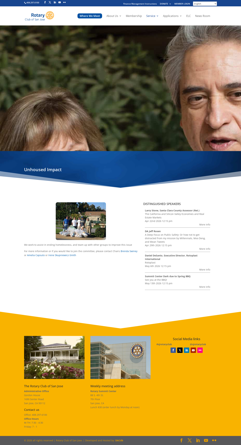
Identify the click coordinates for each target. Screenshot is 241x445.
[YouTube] (59, 2)
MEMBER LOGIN (182, 4)
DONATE (164, 4)
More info (204, 224)
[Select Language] (205, 4)
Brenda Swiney (129, 251)
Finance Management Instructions (140, 4)
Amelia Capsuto (36, 255)
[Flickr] (64, 2)
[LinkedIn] (55, 2)
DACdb (119, 440)
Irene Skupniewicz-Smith (62, 255)
